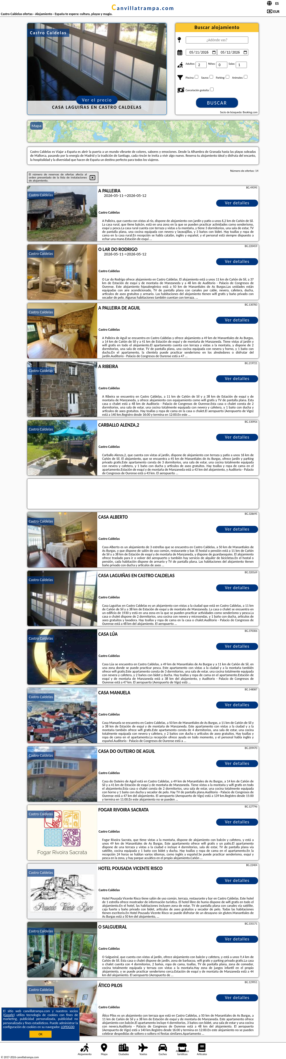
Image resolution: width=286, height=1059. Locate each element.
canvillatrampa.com (142, 8)
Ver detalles (237, 202)
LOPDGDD (68, 1027)
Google (9, 1015)
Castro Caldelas (41, 195)
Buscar (217, 103)
